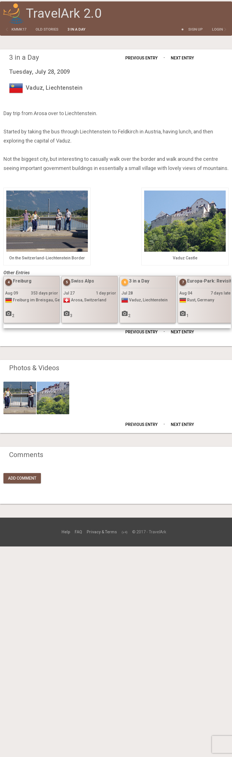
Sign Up (195, 29)
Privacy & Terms (102, 532)
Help (66, 532)
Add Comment (22, 478)
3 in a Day (77, 29)
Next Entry (182, 58)
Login (217, 29)
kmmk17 (18, 29)
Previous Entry (141, 58)
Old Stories (46, 29)
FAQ (78, 532)
